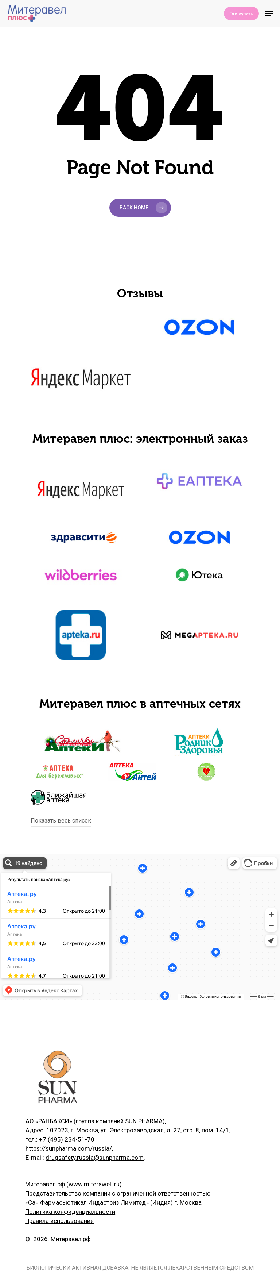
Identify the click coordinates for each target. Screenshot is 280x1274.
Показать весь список (61, 820)
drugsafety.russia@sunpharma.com (95, 1157)
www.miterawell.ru (94, 1184)
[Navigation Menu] (269, 13)
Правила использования (59, 1220)
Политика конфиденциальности (70, 1211)
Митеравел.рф (45, 1184)
